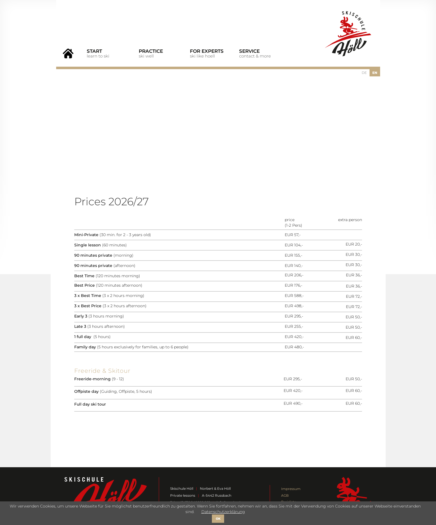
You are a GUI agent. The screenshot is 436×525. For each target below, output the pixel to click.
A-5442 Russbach (216, 495)
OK (218, 519)
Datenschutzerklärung (223, 511)
